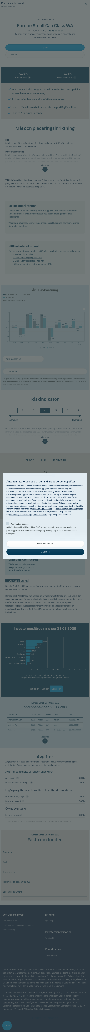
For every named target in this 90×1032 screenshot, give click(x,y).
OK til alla (45, 552)
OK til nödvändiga (45, 544)
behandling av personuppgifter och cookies (28, 514)
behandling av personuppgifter (69, 509)
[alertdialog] (45, 516)
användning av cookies (42, 509)
